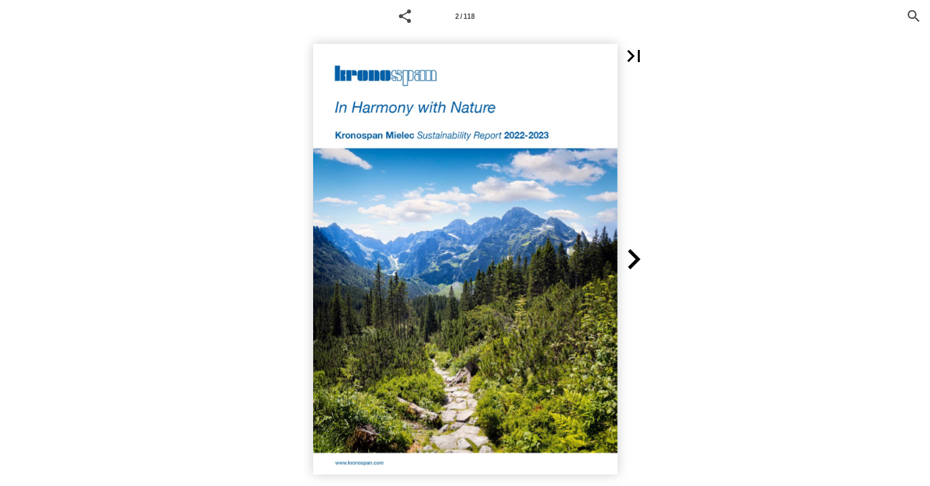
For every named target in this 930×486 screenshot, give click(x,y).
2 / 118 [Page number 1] (464, 16)
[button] (405, 16)
